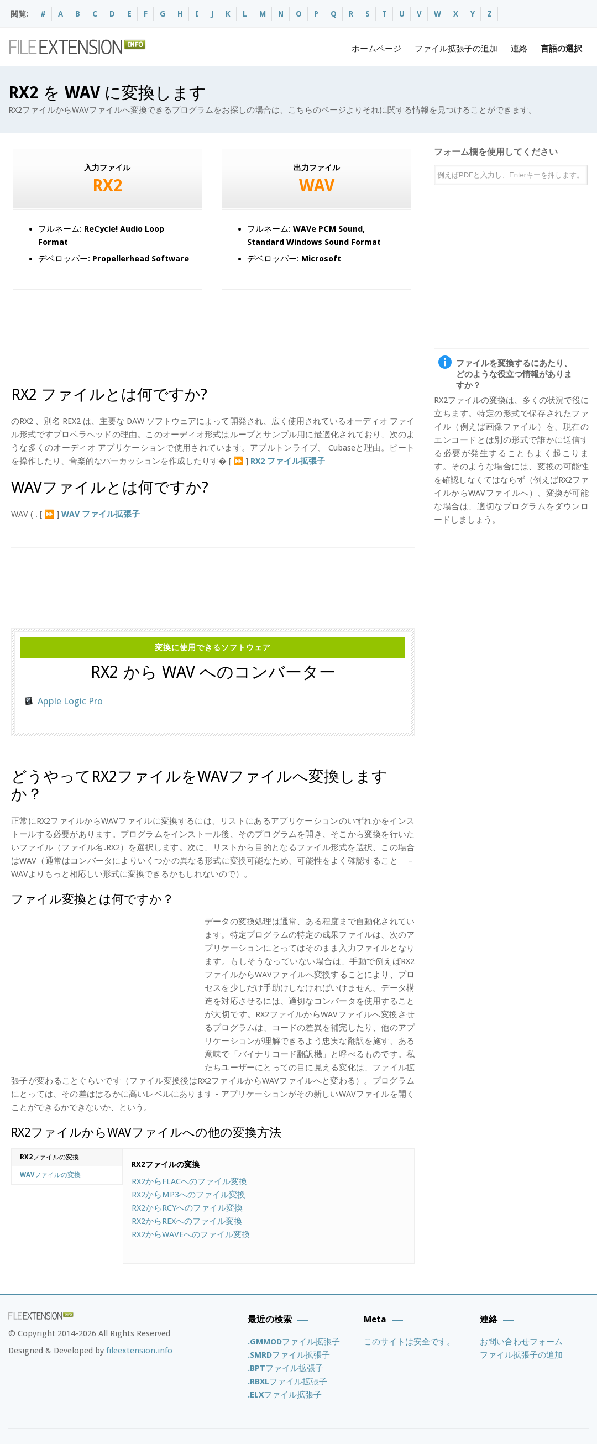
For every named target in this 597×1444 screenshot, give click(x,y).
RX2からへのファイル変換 (189, 1181)
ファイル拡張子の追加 (456, 49)
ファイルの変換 (49, 1157)
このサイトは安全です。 (409, 1342)
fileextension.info (139, 1351)
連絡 (519, 49)
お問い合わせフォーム (521, 1342)
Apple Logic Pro (70, 701)
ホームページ (376, 49)
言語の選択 (561, 49)
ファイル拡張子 (294, 1342)
